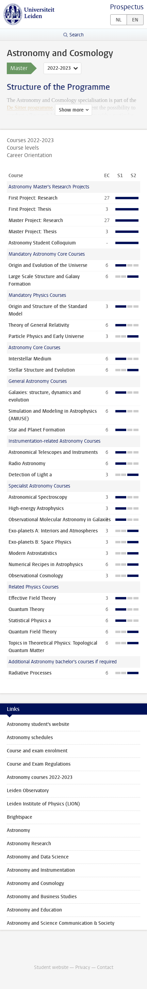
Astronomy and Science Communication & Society (60, 923)
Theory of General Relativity (39, 325)
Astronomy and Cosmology (35, 883)
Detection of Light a (30, 475)
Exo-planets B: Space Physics (40, 542)
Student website (51, 967)
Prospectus (127, 7)
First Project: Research (33, 198)
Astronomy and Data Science (38, 857)
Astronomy (18, 830)
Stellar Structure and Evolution (42, 370)
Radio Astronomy (27, 463)
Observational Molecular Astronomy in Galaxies (60, 519)
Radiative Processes (30, 673)
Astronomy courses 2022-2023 (39, 777)
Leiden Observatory (28, 790)
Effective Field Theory (32, 598)
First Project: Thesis (30, 209)
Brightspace (19, 817)
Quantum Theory (26, 609)
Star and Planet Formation (37, 430)
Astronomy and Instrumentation (41, 870)
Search (76, 35)
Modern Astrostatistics (33, 553)
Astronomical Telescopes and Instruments (53, 452)
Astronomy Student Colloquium (42, 243)
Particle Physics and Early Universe (46, 336)
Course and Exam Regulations (38, 764)
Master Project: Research (36, 220)
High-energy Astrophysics (36, 508)
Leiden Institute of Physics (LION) (43, 804)
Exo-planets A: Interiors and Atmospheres (53, 531)
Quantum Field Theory (32, 632)
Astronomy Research (29, 843)
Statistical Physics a (30, 620)
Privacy (82, 967)
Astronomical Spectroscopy (38, 497)
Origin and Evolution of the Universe (48, 265)
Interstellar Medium (30, 359)
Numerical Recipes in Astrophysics (46, 564)
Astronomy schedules (30, 737)
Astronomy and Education (34, 910)
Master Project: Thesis (32, 231)
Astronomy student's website (38, 724)
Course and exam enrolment (37, 751)
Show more (71, 110)
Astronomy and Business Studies (42, 896)
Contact (105, 967)
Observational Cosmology (36, 576)
